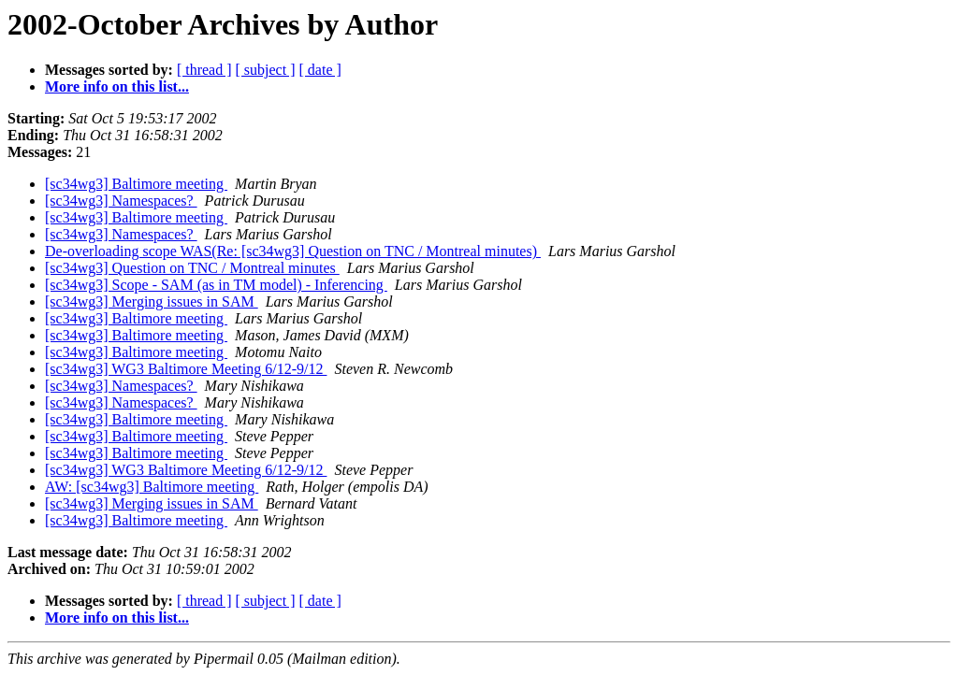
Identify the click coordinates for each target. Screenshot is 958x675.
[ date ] (320, 70)
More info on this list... (117, 86)
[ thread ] (204, 70)
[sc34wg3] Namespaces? (121, 200)
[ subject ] (266, 70)
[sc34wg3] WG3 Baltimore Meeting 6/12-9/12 (186, 369)
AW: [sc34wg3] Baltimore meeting (151, 487)
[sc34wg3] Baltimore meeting (136, 184)
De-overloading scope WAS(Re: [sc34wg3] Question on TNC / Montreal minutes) (293, 251)
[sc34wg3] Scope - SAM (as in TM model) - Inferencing (216, 285)
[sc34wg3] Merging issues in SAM (151, 301)
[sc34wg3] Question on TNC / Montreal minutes (192, 268)
